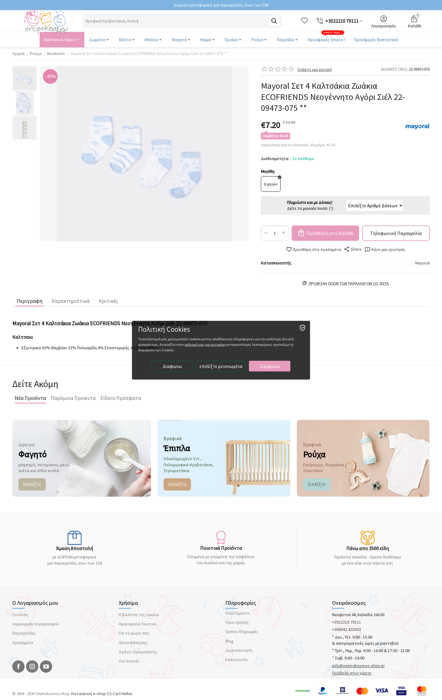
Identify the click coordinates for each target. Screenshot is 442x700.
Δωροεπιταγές (239, 650)
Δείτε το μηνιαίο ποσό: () (310, 205)
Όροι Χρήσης (237, 622)
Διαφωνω (172, 366)
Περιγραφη (29, 301)
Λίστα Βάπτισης (133, 642)
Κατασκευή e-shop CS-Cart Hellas (102, 693)
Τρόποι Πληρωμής (241, 631)
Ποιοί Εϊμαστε (237, 613)
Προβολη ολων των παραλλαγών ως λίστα (349, 283)
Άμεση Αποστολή (74, 548)
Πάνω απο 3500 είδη (367, 548)
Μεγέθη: (268, 171)
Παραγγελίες (24, 633)
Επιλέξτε (32, 484)
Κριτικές (108, 301)
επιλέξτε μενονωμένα (221, 366)
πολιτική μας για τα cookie (204, 344)
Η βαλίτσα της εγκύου (139, 614)
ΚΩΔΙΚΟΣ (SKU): (394, 69)
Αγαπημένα (22, 642)
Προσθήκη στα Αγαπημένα (313, 249)
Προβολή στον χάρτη (351, 673)
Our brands (129, 661)
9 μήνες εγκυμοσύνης (138, 652)
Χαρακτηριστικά (71, 301)
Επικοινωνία (236, 659)
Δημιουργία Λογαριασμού (35, 624)
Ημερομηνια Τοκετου (137, 624)
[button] (353, 249)
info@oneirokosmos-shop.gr (358, 665)
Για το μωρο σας (134, 633)
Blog (229, 641)
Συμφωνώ (270, 366)
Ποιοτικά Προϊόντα (221, 548)
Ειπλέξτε (317, 484)
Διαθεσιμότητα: (275, 158)
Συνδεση (20, 614)
